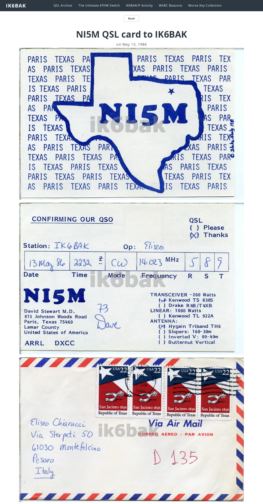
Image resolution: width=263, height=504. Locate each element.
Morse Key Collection (205, 5)
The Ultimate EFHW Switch (99, 5)
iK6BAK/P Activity (139, 5)
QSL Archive (63, 5)
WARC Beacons (170, 5)
